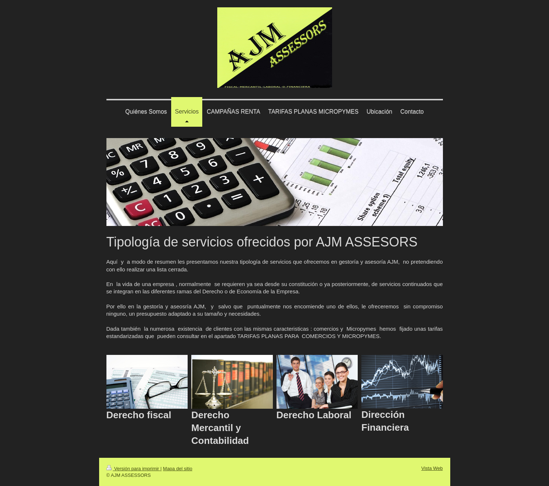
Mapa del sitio (177, 468)
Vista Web (432, 468)
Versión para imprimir (133, 468)
